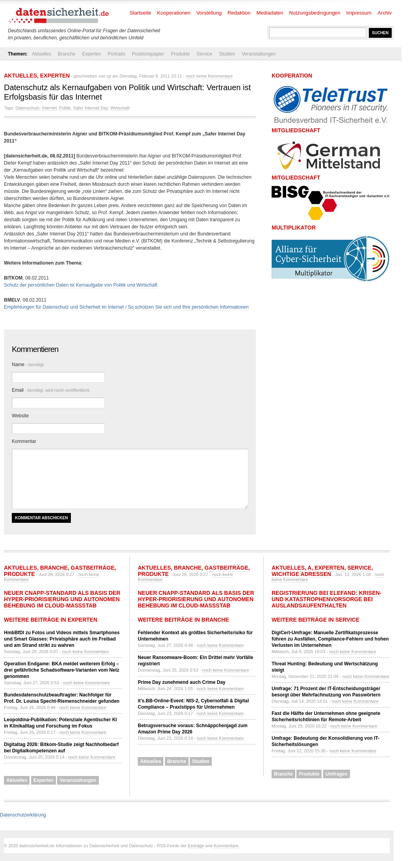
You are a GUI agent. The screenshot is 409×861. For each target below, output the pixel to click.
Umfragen (337, 774)
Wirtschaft (120, 108)
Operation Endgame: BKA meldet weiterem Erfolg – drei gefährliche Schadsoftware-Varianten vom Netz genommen (61, 670)
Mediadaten (270, 13)
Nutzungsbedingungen (314, 13)
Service (204, 54)
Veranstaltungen (259, 54)
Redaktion (239, 13)
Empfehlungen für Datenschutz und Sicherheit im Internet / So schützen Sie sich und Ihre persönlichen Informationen (126, 307)
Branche (67, 54)
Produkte (180, 54)
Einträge (196, 845)
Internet (49, 108)
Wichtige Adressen (301, 574)
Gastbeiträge (93, 568)
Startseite (140, 13)
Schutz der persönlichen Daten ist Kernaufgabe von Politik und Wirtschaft (80, 285)
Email (51, 390)
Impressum (359, 13)
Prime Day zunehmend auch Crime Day (182, 682)
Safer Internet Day (90, 108)
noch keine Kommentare (209, 76)
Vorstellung (209, 13)
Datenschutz (27, 108)
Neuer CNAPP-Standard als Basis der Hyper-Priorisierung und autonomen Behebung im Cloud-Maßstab (62, 599)
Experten (91, 54)
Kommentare (226, 845)
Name (28, 364)
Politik (64, 108)
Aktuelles (41, 54)
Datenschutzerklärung (23, 815)
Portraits (116, 54)
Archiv (385, 13)
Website (20, 415)
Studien (227, 54)
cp (109, 76)
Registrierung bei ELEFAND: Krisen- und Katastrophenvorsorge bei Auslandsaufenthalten (326, 599)
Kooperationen (174, 13)
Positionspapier (148, 54)
